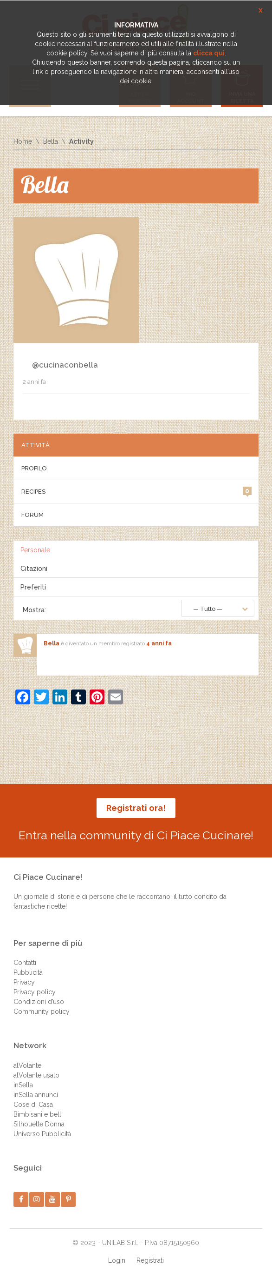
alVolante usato (36, 1075)
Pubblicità (28, 972)
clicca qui (209, 53)
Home (22, 141)
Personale (35, 550)
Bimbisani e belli (38, 1114)
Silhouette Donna (39, 1124)
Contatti (24, 962)
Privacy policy (34, 992)
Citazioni (33, 568)
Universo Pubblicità (42, 1134)
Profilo (34, 468)
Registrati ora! (136, 808)
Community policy (41, 1011)
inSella (23, 1085)
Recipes (136, 491)
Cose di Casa (33, 1104)
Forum (32, 514)
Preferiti (33, 587)
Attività (35, 445)
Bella (50, 141)
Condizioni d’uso (38, 1001)
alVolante (27, 1065)
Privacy (24, 982)
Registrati (150, 1260)
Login (116, 1260)
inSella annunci (35, 1094)
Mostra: (34, 610)
